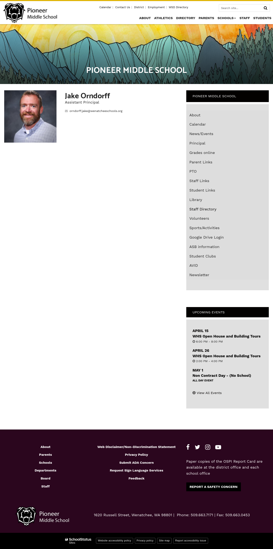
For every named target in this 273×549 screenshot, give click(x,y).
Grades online (209, 154)
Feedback (136, 478)
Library (203, 201)
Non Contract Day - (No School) (222, 375)
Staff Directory (203, 209)
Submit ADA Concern (136, 463)
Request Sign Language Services (136, 470)
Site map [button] (164, 540)
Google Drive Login (214, 238)
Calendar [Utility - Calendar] (105, 7)
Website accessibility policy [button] (114, 540)
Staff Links (199, 181)
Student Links (202, 190)
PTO (193, 171)
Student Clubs (202, 256)
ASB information (204, 246)
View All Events (209, 393)
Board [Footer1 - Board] (45, 478)
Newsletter (199, 275)
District (139, 7)
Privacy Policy (136, 455)
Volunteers (199, 218)
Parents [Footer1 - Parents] (45, 455)
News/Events (201, 133)
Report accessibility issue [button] (190, 540)
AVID (201, 266)
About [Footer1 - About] (45, 447)
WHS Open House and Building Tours (227, 336)
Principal (197, 143)
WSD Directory (178, 7)
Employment (156, 7)
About (195, 115)
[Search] (265, 8)
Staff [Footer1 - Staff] (45, 486)
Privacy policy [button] (145, 540)
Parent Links (201, 162)
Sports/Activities (204, 228)
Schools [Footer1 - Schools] (45, 463)
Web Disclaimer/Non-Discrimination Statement (136, 447)
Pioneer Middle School (214, 96)
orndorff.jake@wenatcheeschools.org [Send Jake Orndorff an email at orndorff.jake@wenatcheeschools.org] (96, 111)
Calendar (197, 124)
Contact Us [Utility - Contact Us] (122, 7)
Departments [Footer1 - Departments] (45, 470)
